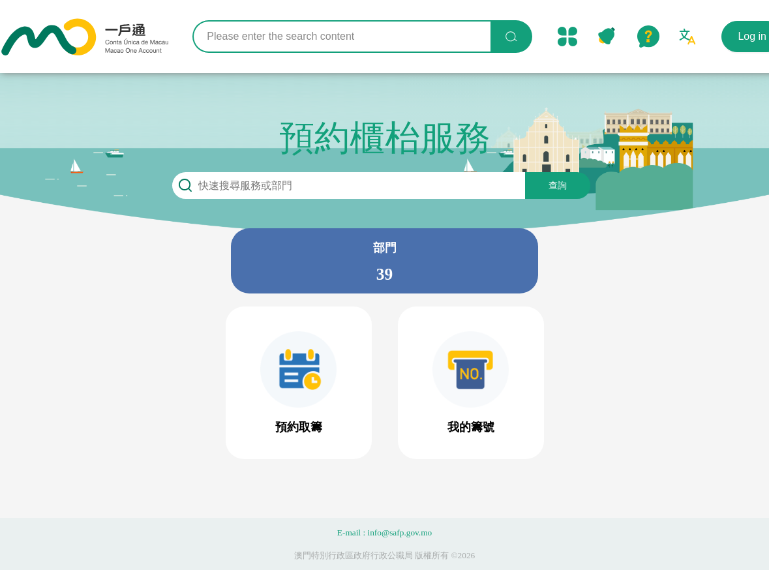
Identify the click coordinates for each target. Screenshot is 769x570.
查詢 (558, 185)
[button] (299, 383)
